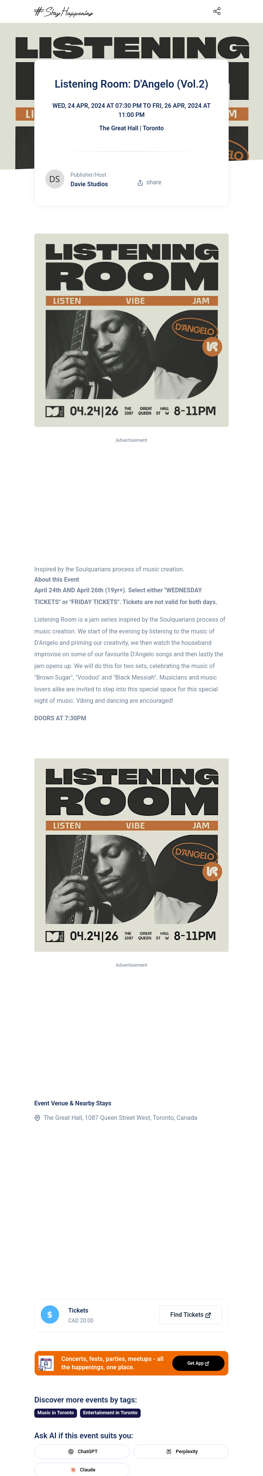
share (149, 182)
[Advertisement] (131, 501)
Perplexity (181, 1451)
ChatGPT (82, 1451)
